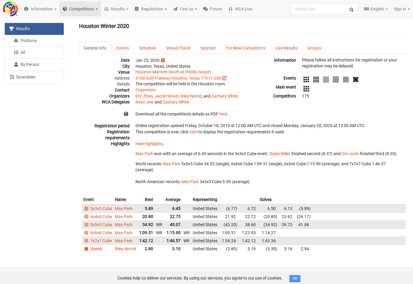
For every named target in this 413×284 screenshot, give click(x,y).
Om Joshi (350, 153)
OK (295, 278)
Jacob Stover (167, 96)
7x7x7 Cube (97, 240)
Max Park (144, 153)
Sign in (402, 9)
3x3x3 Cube (97, 208)
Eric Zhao (144, 96)
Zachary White (224, 96)
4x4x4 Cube (97, 216)
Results (19, 28)
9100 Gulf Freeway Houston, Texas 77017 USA (178, 78)
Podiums (25, 40)
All (19, 52)
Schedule (147, 48)
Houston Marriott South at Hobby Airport (173, 72)
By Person (26, 64)
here (223, 114)
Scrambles (22, 76)
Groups (314, 48)
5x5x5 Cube (97, 224)
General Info (95, 48)
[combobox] (324, 9)
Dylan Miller (280, 153)
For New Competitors (245, 48)
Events (122, 48)
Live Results (286, 48)
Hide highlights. (149, 143)
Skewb (92, 248)
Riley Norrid (191, 96)
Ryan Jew (144, 102)
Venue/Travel (178, 48)
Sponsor (208, 48)
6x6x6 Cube (97, 232)
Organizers (145, 89)
